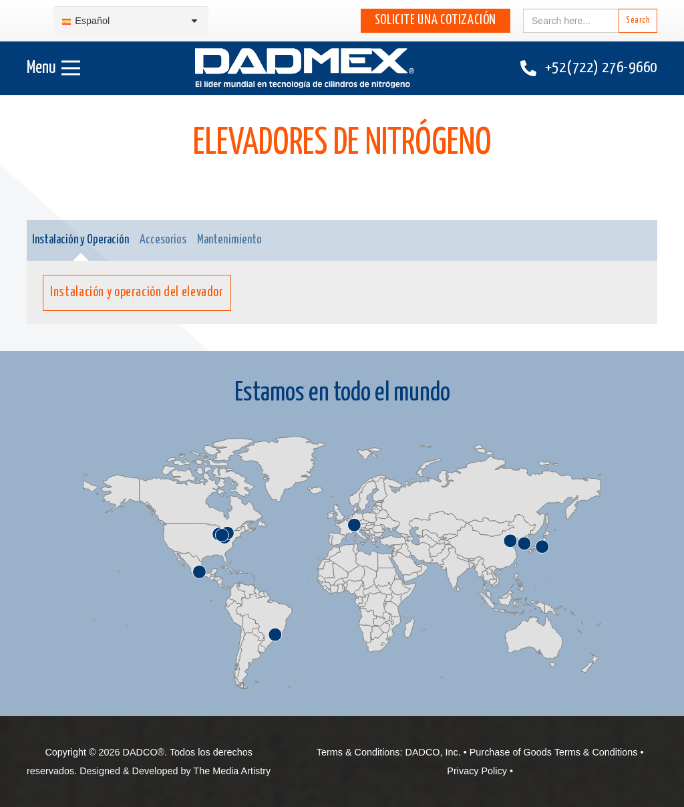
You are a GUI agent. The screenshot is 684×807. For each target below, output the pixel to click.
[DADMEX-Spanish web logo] (304, 68)
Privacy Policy (477, 771)
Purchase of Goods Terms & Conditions (554, 752)
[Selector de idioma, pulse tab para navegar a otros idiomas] (130, 21)
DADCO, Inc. (433, 752)
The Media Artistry (232, 771)
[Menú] (53, 68)
